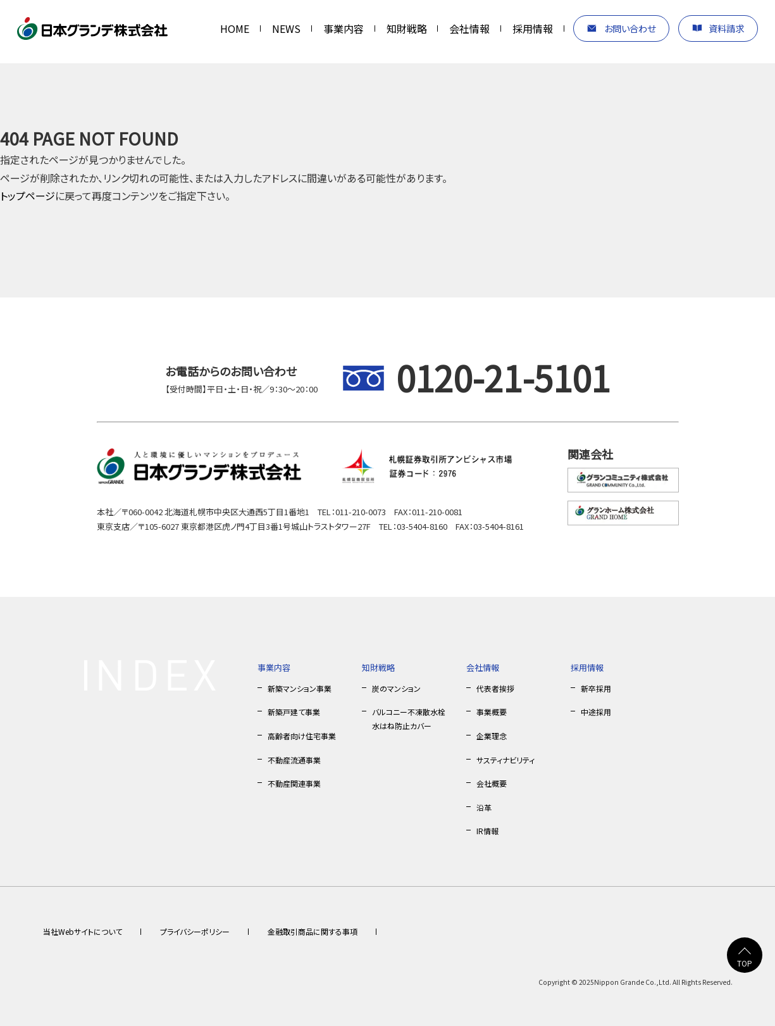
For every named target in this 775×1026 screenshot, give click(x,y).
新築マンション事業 (300, 688)
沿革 (484, 807)
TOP (744, 963)
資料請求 (726, 28)
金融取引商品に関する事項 (312, 931)
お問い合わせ (629, 28)
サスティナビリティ (505, 759)
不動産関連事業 (294, 783)
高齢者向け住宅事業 (302, 735)
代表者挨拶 (495, 688)
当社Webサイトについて (82, 931)
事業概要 (491, 711)
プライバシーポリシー (195, 931)
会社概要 (491, 783)
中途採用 (596, 711)
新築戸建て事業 (294, 711)
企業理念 (491, 735)
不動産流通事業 (294, 759)
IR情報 (487, 830)
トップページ (27, 195)
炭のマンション (396, 688)
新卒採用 (596, 688)
